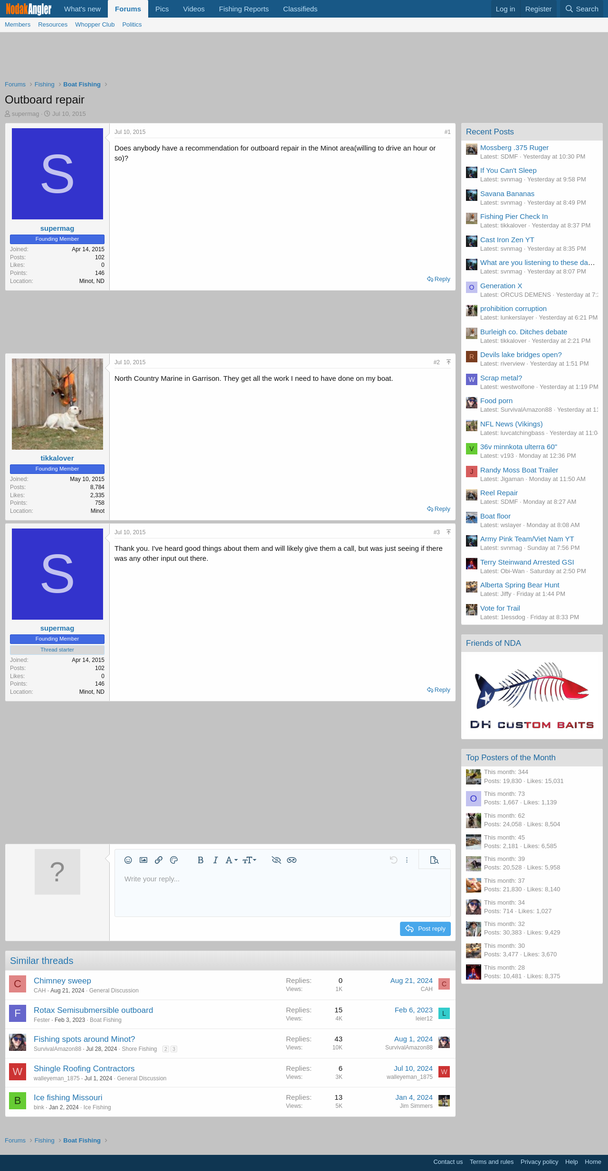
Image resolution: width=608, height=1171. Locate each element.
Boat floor (495, 516)
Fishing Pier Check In (514, 216)
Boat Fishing (106, 1020)
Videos (194, 9)
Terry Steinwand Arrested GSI (527, 562)
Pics (162, 9)
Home (593, 1161)
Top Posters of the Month (511, 757)
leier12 (424, 1018)
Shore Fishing (139, 1049)
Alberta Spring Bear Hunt (520, 585)
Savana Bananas (507, 193)
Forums (128, 9)
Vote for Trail (500, 608)
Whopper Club (94, 24)
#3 (437, 532)
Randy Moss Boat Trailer (519, 470)
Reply (442, 279)
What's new (82, 9)
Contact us (448, 1161)
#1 (448, 132)
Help (571, 1161)
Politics (132, 24)
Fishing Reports (244, 9)
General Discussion (114, 990)
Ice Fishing (97, 1107)
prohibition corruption (513, 308)
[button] (128, 860)
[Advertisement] (304, 58)
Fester (42, 1020)
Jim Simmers (416, 1106)
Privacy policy (539, 1161)
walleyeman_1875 (57, 1078)
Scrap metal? (501, 378)
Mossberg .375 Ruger (514, 147)
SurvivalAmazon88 (57, 1049)
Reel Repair (499, 493)
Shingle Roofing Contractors (84, 1068)
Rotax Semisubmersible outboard (93, 1010)
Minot (97, 511)
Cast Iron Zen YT (507, 240)
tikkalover (57, 458)
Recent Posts (490, 131)
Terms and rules (491, 1161)
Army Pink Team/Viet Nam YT (527, 539)
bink (39, 1107)
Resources (52, 24)
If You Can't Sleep (508, 170)
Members (17, 24)
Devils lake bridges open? (521, 354)
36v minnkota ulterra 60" (518, 447)
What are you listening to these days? (539, 262)
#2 (437, 362)
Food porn (496, 401)
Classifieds (300, 9)
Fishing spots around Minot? (84, 1039)
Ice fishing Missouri (68, 1097)
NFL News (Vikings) (511, 424)
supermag (25, 113)
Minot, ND (91, 281)
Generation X (501, 286)
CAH (40, 990)
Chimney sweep (62, 980)
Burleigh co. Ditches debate (523, 332)
